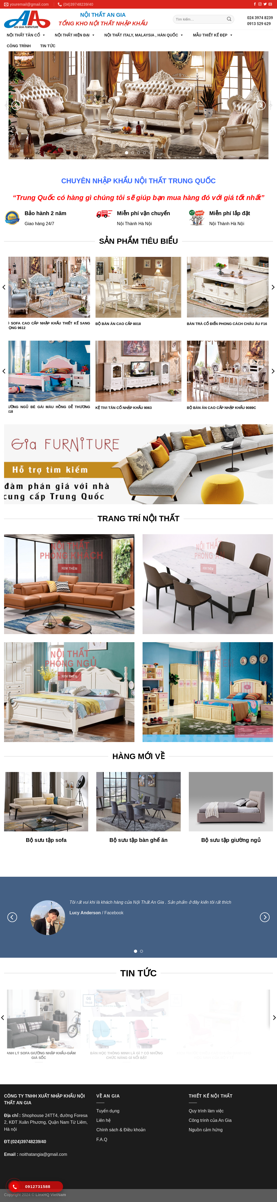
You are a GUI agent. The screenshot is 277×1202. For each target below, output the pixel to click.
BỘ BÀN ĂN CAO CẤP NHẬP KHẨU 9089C (221, 408)
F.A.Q (101, 1139)
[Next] (261, 105)
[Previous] (16, 105)
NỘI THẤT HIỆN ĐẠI (72, 35)
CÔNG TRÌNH (19, 46)
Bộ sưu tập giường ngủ (230, 840)
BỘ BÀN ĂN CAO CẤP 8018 (118, 324)
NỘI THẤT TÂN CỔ (23, 35)
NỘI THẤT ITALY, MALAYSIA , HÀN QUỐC (141, 35)
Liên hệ (103, 1120)
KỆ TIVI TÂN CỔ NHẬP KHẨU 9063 (123, 408)
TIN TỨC (47, 46)
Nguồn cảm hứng (206, 1129)
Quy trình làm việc (206, 1111)
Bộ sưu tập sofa (46, 840)
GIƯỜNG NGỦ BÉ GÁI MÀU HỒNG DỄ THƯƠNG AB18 (47, 409)
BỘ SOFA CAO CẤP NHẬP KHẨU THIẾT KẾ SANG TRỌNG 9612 (47, 325)
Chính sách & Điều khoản (121, 1129)
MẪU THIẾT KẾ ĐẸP (210, 35)
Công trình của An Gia (210, 1120)
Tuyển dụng (107, 1111)
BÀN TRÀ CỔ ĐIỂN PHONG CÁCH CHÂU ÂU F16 (227, 324)
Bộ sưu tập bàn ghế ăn (139, 840)
